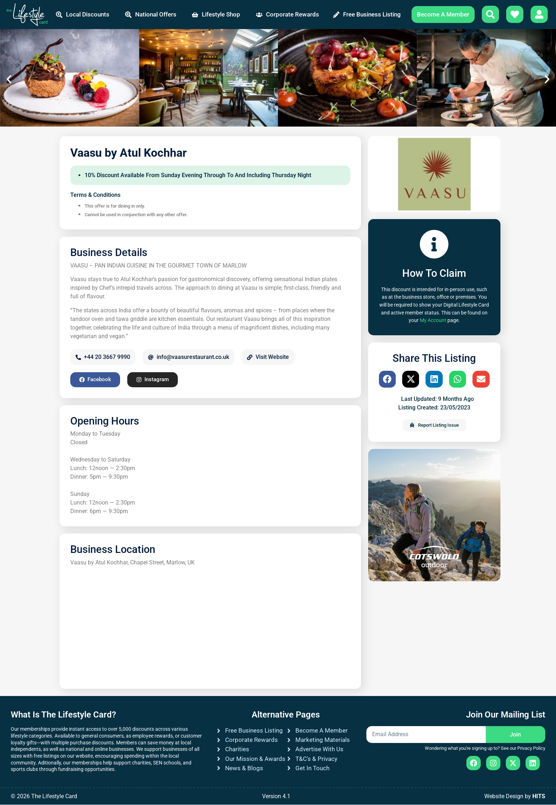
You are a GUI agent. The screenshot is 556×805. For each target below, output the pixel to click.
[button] (9, 79)
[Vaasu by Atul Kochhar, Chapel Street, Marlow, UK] (210, 624)
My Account (433, 320)
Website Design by (514, 796)
